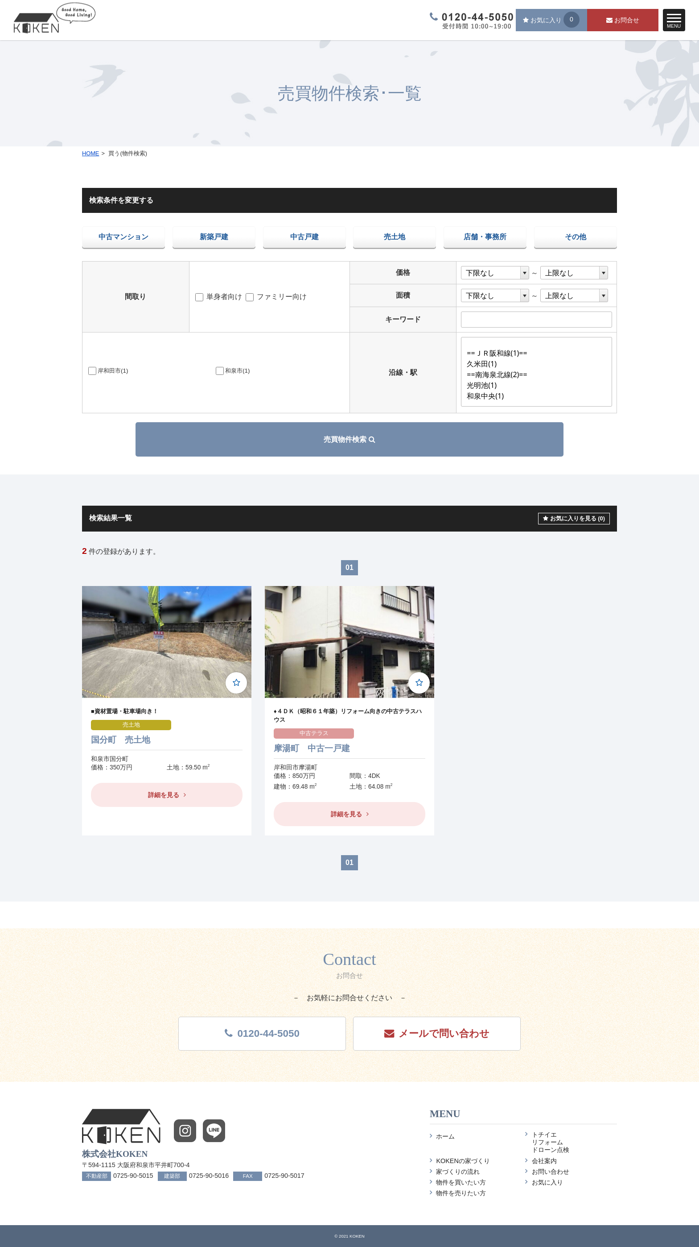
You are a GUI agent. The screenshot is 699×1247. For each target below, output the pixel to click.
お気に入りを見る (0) (574, 518)
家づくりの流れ (455, 1171)
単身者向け (218, 296)
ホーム (442, 1136)
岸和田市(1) (108, 371)
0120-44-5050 (262, 1033)
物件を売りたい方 (458, 1193)
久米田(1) (539, 364)
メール (436, 1033)
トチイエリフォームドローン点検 (547, 1142)
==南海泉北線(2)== (539, 375)
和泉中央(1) (539, 396)
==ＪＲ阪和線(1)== (539, 353)
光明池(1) (539, 385)
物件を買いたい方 (458, 1182)
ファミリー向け (276, 296)
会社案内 (540, 1160)
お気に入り (544, 1182)
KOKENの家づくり (460, 1160)
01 (349, 567)
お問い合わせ (547, 1171)
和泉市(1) (233, 371)
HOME (90, 153)
